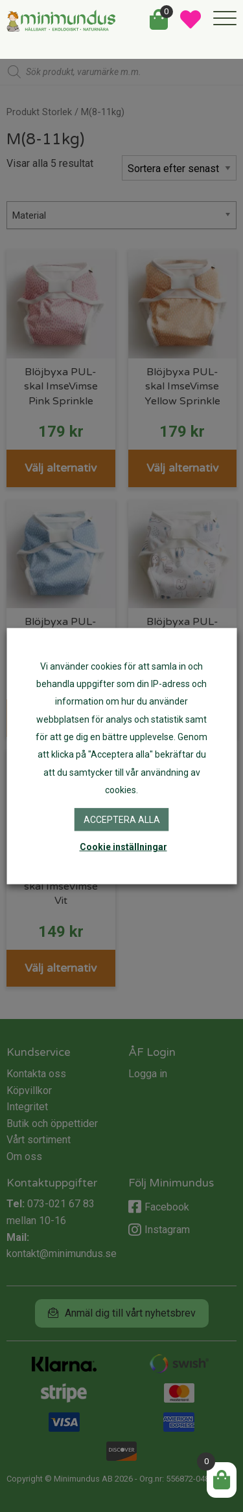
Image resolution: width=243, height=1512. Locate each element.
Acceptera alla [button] (122, 820)
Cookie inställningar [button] (123, 847)
